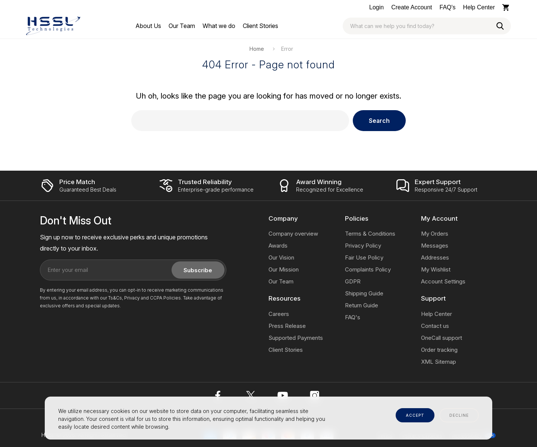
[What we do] (219, 25)
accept (415, 415)
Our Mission (283, 269)
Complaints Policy (368, 269)
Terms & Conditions (370, 233)
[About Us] (148, 25)
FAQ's (448, 7)
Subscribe (197, 270)
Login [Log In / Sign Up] (376, 7)
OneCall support (441, 337)
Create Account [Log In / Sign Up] (411, 7)
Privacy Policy (363, 245)
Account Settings (443, 281)
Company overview (293, 233)
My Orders (434, 233)
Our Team (280, 281)
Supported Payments (295, 337)
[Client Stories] (260, 25)
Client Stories (285, 349)
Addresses (435, 257)
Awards (278, 245)
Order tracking (439, 349)
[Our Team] (182, 25)
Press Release (287, 325)
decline (459, 415)
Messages (434, 245)
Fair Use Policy (364, 257)
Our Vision (281, 257)
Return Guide (361, 305)
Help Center (479, 7)
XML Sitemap (438, 361)
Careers (278, 313)
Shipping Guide (364, 293)
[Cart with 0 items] (506, 7)
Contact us (435, 325)
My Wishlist (435, 269)
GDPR (353, 281)
